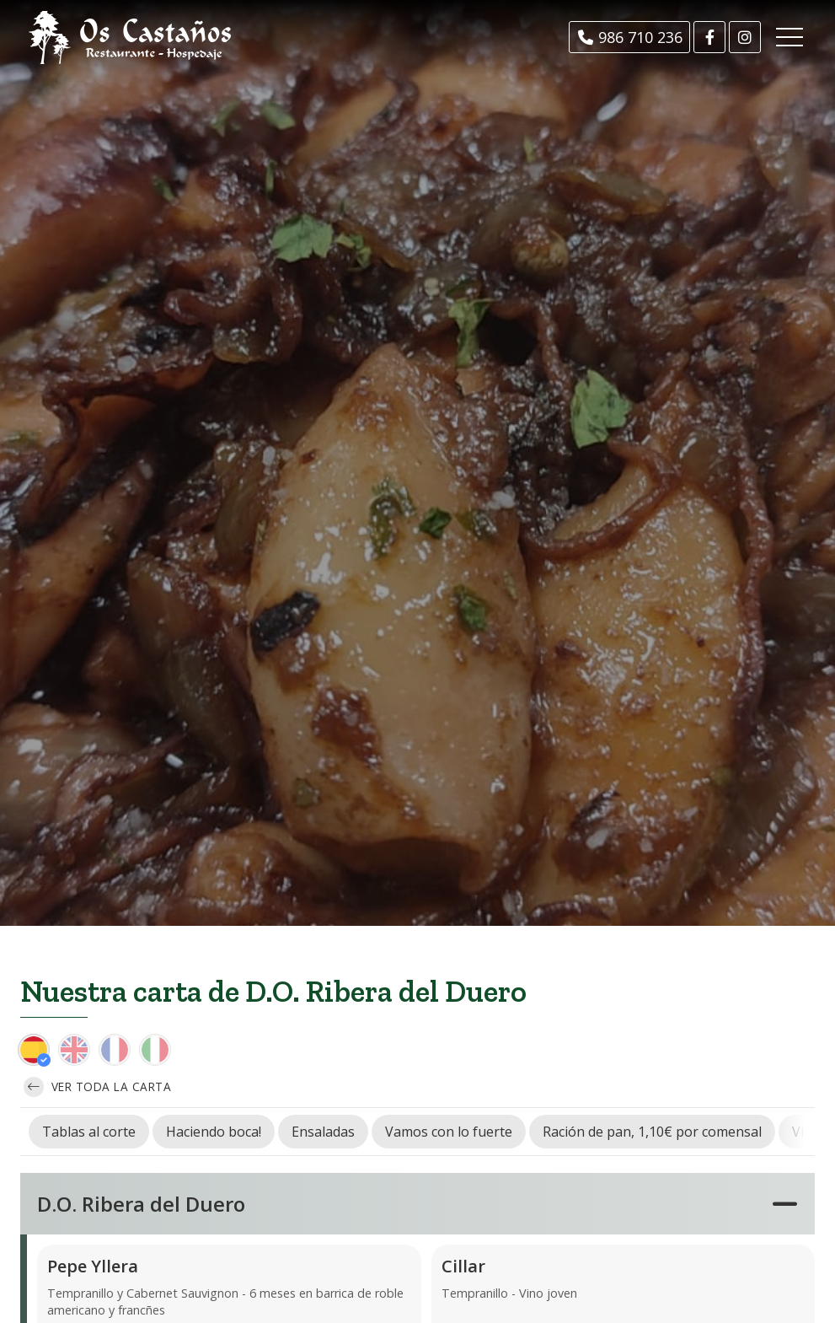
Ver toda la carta (97, 1087)
